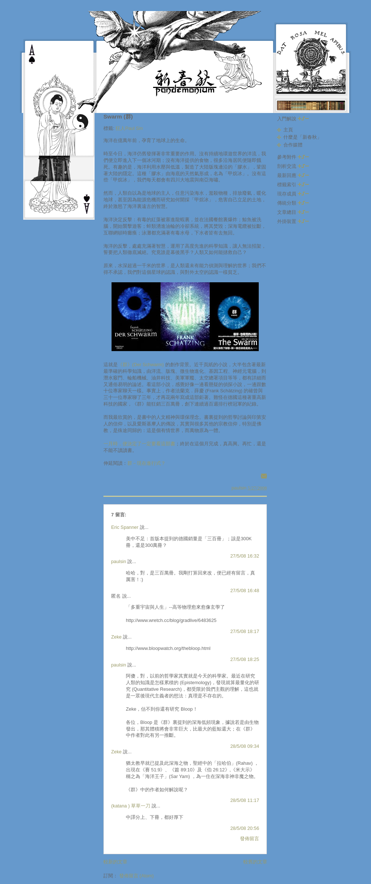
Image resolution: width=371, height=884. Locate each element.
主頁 (288, 129)
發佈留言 (249, 838)
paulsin (118, 561)
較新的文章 (115, 861)
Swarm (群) (118, 116)
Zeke (116, 637)
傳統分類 (293, 203)
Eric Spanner (124, 527)
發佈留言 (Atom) (136, 875)
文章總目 (293, 212)
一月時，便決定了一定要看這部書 (139, 443)
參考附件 (293, 157)
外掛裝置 (293, 221)
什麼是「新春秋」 (302, 137)
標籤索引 (293, 184)
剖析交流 (293, 166)
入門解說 (293, 118)
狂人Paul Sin (129, 128)
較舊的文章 (255, 861)
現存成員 (293, 194)
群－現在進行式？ (146, 463)
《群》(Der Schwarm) (141, 364)
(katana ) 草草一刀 (130, 806)
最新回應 (293, 175)
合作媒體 (293, 145)
